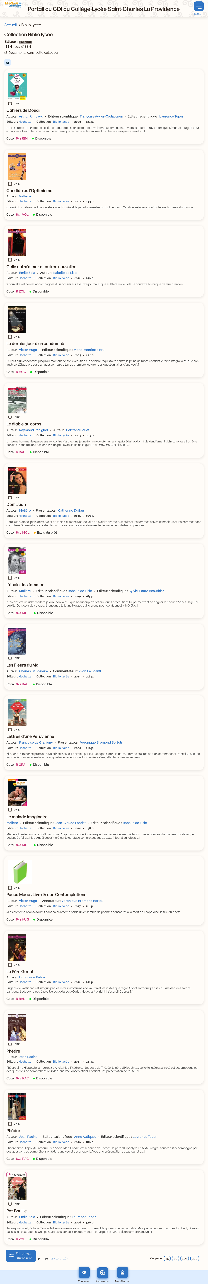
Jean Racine (28, 1057)
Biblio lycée (61, 121)
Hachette (25, 42)
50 (175, 1258)
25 (167, 1258)
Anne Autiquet (85, 1137)
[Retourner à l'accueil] (13, 4)
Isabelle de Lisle (65, 273)
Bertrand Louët (78, 430)
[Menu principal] (199, 8)
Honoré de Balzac (32, 977)
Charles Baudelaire (33, 671)
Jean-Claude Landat (70, 823)
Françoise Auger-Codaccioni (101, 116)
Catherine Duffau (71, 510)
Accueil (10, 25)
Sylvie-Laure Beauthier (146, 591)
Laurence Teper (171, 116)
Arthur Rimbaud (31, 116)
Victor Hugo (28, 350)
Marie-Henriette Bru (89, 350)
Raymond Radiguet (33, 430)
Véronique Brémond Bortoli (101, 742)
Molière (25, 510)
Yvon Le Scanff (90, 671)
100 (184, 1258)
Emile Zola (27, 273)
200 (194, 1258)
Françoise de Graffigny (36, 742)
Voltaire (25, 196)
